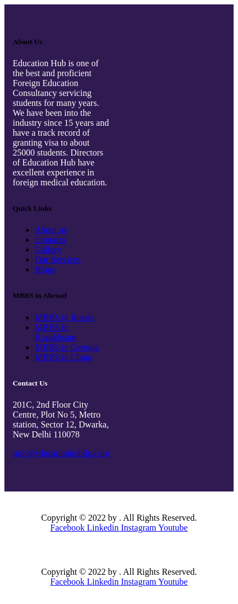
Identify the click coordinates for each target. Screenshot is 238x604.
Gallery (48, 249)
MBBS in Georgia (67, 347)
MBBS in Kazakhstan (55, 332)
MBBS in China (63, 357)
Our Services (58, 259)
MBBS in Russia (64, 317)
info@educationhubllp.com (61, 453)
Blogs (45, 269)
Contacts (50, 239)
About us (51, 229)
